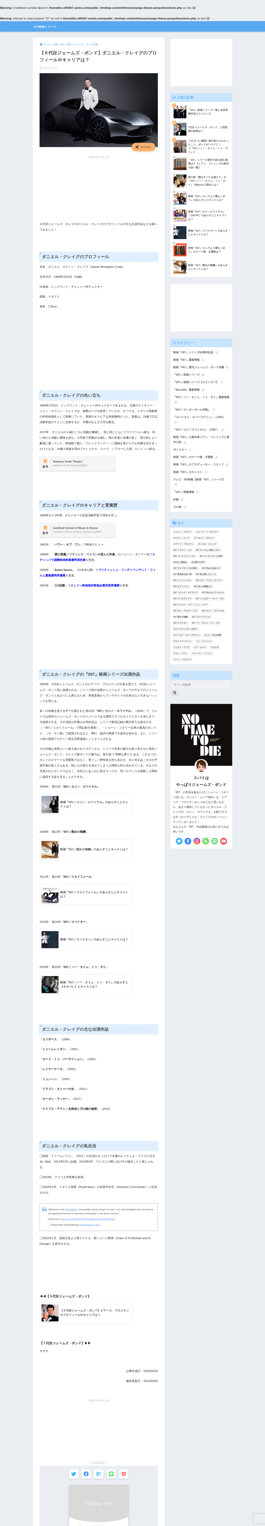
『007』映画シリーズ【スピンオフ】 (199, 388)
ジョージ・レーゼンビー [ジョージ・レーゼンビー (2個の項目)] (207, 545)
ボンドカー (183, 457)
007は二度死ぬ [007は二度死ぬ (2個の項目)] (180, 575)
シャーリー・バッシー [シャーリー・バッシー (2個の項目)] (202, 666)
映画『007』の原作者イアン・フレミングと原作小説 (200, 446)
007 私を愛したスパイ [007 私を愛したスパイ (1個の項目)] (206, 587)
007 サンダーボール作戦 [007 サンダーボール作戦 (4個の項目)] (211, 569)
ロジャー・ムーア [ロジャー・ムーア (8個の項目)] (181, 551)
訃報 (178, 512)
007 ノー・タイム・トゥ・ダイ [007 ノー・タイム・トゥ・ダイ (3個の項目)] (206, 636)
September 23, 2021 (89, 1225)
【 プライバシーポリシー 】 (132, 1512)
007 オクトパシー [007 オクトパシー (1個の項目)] (181, 599)
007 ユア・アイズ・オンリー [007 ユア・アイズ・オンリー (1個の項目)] (209, 593)
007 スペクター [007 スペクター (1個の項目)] (180, 636)
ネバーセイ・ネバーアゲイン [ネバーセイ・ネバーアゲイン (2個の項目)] (186, 648)
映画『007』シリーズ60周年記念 (197, 353)
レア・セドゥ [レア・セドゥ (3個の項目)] (200, 660)
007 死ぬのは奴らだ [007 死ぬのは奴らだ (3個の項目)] (211, 581)
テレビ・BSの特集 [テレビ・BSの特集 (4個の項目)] (212, 648)
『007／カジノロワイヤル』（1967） (200, 436)
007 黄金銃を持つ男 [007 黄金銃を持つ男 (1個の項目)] (182, 587)
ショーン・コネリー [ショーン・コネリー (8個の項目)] (182, 545)
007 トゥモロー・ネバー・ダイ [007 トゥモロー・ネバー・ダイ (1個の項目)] (210, 612)
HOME (132, 1505)
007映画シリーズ (50, 26)
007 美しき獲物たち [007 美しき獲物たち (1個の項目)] (203, 599)
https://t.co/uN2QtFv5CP (73, 1220)
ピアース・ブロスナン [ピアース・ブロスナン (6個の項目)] (183, 557)
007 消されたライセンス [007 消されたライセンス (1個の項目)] (213, 606)
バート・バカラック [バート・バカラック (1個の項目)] (182, 672)
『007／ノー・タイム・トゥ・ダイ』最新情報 (200, 405)
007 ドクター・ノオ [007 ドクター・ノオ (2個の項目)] (182, 563)
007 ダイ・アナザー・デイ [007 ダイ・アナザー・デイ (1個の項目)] (185, 624)
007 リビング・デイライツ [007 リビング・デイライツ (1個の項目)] (185, 606)
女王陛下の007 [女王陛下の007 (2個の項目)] (198, 575)
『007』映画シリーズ (189, 380)
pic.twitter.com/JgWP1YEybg (101, 1220)
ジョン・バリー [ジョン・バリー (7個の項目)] (180, 666)
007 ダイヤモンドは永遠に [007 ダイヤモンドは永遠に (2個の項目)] (185, 581)
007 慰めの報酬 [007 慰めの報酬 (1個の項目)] (180, 630)
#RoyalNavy (71, 1210)
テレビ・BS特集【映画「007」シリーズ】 (200, 494)
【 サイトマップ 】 (99, 1512)
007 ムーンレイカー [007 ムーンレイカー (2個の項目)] (182, 593)
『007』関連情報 (187, 505)
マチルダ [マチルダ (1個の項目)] (215, 660)
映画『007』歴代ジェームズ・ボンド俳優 (200, 370)
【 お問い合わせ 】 (165, 1512)
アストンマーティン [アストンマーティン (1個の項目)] (182, 654)
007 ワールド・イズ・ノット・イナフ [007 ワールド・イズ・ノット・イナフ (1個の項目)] (190, 618)
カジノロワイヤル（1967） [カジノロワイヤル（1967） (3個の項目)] (185, 642)
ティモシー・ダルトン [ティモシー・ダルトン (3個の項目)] (204, 551)
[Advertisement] (99, 184)
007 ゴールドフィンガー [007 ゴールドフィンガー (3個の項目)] (184, 569)
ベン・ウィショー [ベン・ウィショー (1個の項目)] (204, 654)
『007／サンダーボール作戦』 (195, 416)
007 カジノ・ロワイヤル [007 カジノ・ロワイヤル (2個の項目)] (213, 624)
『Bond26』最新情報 (189, 396)
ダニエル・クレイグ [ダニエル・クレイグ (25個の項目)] (207, 557)
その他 (180, 520)
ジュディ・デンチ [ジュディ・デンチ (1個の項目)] (181, 660)
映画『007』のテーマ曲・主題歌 (197, 464)
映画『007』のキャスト (191, 484)
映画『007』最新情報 (189, 360)
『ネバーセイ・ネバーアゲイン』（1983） (200, 426)
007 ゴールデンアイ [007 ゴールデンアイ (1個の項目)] (182, 612)
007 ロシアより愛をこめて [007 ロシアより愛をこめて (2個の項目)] (208, 563)
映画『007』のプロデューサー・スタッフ (200, 474)
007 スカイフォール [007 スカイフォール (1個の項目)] (201, 630)
